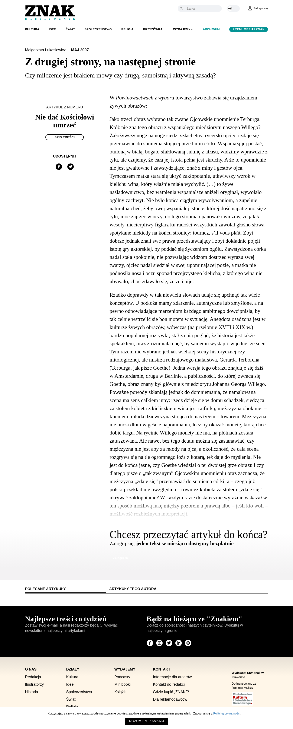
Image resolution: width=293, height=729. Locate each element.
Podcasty (122, 677)
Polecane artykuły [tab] (45, 589)
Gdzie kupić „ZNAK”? (171, 692)
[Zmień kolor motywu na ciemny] (233, 8)
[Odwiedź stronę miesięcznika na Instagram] (159, 643)
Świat (70, 29)
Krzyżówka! (153, 29)
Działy (72, 669)
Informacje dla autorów (172, 677)
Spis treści (65, 137)
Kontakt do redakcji (169, 684)
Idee (52, 29)
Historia (31, 692)
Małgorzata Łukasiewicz (46, 50)
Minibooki (122, 684)
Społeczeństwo (98, 29)
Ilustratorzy (34, 684)
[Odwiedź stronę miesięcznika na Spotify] (188, 643)
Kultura (32, 29)
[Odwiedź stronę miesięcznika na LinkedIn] (178, 643)
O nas (31, 669)
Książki (120, 692)
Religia (127, 29)
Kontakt (161, 669)
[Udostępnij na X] (70, 166)
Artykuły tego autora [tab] (132, 589)
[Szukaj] (203, 8)
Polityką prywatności (226, 713)
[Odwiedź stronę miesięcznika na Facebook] (150, 643)
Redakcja (33, 677)
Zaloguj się (120, 558)
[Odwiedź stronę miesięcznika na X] (169, 643)
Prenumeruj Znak (248, 29)
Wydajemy (181, 29)
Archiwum (211, 29)
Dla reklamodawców (170, 699)
